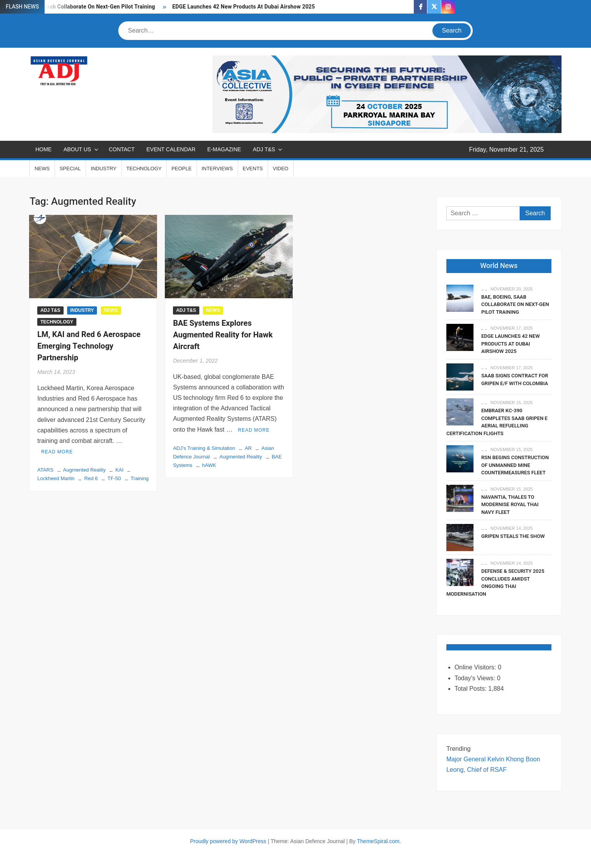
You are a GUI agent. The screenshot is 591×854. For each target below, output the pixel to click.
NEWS (42, 168)
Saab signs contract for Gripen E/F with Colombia (514, 379)
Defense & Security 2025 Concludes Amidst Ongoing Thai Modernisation (495, 582)
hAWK (209, 465)
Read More (57, 452)
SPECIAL (70, 168)
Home (43, 149)
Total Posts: (471, 688)
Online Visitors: (476, 667)
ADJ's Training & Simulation (204, 448)
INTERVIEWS (217, 168)
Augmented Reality (84, 470)
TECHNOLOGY (144, 168)
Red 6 (91, 478)
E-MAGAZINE (224, 149)
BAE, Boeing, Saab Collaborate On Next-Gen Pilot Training (82, 7)
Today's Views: (475, 678)
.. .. (484, 289)
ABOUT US (77, 149)
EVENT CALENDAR (170, 149)
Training (140, 478)
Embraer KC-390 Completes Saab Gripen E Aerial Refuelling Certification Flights (497, 422)
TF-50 (114, 478)
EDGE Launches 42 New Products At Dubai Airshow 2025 (243, 7)
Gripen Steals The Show (513, 536)
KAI (119, 470)
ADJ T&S (264, 149)
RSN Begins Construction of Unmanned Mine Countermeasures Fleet (515, 465)
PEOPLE (181, 168)
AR (248, 448)
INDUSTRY (103, 168)
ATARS (45, 470)
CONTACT (122, 149)
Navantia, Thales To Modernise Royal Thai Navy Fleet (510, 504)
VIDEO (280, 168)
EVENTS (253, 168)
